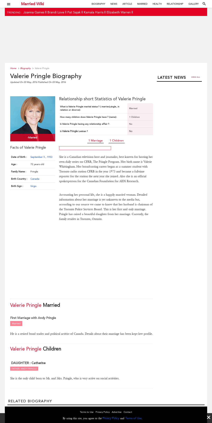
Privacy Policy (111, 418)
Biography (98, 3)
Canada (34, 178)
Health (157, 3)
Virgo (33, 186)
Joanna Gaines (33, 12)
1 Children (117, 140)
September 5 (37, 157)
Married (142, 3)
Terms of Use (133, 418)
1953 (49, 157)
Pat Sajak (74, 12)
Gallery (193, 3)
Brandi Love (55, 12)
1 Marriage (95, 140)
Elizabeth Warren (119, 12)
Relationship (175, 3)
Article (127, 3)
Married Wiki (32, 4)
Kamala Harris (93, 12)
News (113, 3)
